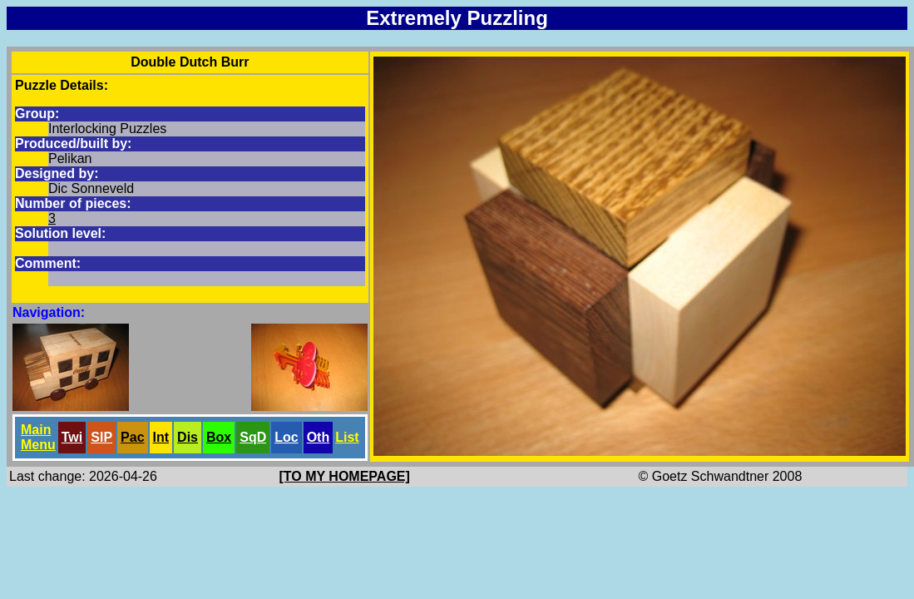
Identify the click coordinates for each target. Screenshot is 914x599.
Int (161, 437)
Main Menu (38, 437)
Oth (318, 437)
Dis (187, 437)
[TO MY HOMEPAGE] (344, 476)
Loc (286, 437)
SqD (253, 437)
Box (218, 437)
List (346, 437)
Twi (72, 437)
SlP (101, 437)
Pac (132, 437)
